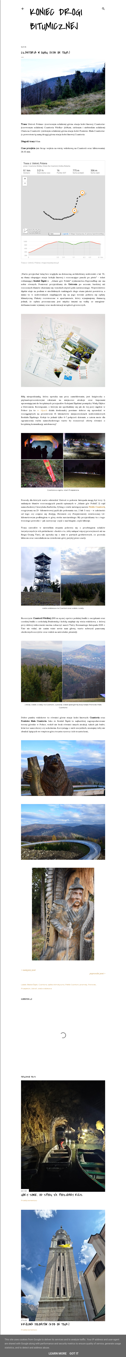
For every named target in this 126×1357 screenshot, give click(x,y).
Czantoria (43, 984)
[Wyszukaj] (103, 8)
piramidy (83, 984)
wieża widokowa (45, 988)
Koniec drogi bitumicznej (56, 19)
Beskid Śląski (32, 984)
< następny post (28, 970)
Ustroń (34, 988)
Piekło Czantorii (97, 507)
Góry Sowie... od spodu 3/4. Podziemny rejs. (52, 1195)
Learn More (58, 1353)
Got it (74, 1353)
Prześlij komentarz (29, 1200)
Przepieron (25, 988)
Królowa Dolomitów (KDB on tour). (45, 1324)
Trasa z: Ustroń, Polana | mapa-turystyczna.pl (40, 263)
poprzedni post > (97, 973)
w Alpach (42, 410)
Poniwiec (92, 984)
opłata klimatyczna (56, 984)
